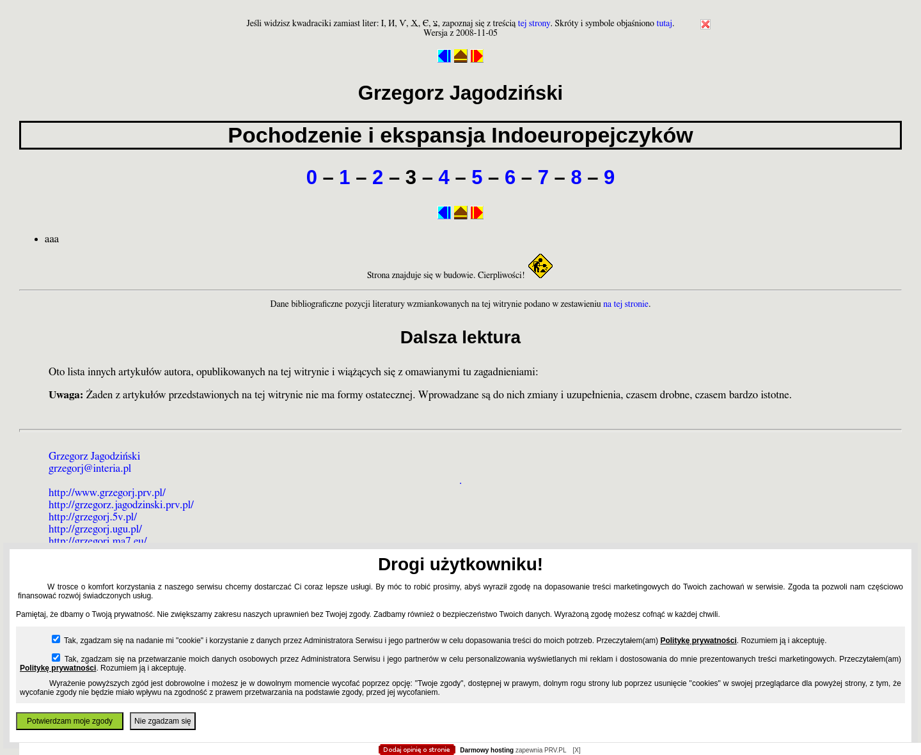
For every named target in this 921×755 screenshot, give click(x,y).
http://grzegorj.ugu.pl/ (95, 529)
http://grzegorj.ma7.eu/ (98, 541)
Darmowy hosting (487, 750)
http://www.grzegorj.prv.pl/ (107, 492)
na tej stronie (626, 304)
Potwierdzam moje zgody (70, 721)
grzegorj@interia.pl (90, 468)
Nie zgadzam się (162, 721)
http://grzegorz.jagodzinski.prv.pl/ (121, 504)
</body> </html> (460, 64)
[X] (576, 750)
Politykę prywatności (698, 640)
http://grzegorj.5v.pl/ (93, 516)
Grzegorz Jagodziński (94, 456)
